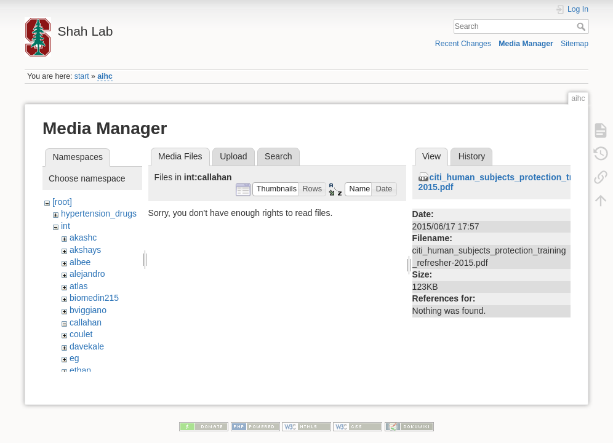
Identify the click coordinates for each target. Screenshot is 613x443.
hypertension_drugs (99, 213)
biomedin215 (94, 298)
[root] (62, 202)
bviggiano (88, 310)
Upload (233, 156)
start (81, 76)
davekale (87, 346)
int (65, 226)
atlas (79, 286)
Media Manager (526, 43)
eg (74, 358)
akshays (85, 250)
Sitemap (574, 43)
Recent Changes (463, 43)
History (472, 156)
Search (582, 26)
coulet (81, 334)
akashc (83, 237)
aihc (105, 76)
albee (80, 262)
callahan (86, 322)
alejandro (87, 274)
